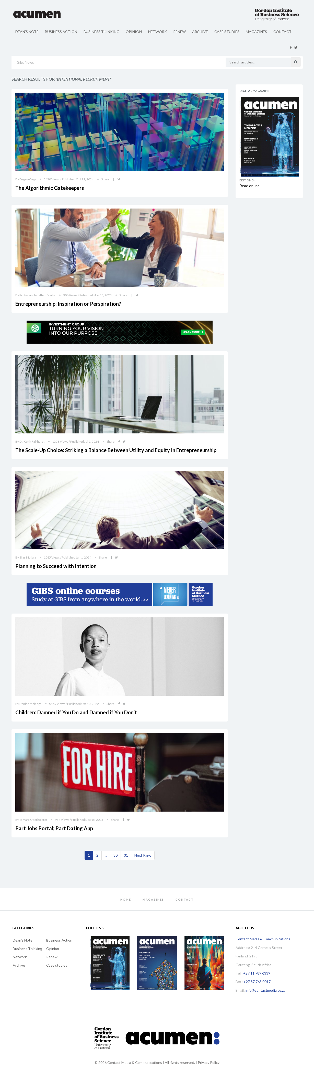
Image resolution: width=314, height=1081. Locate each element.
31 (126, 855)
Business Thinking (101, 31)
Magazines (256, 31)
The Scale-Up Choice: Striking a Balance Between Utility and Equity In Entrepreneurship (115, 450)
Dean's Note (27, 31)
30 (115, 855)
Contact (282, 31)
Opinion (134, 31)
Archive (200, 31)
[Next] (143, 855)
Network (157, 31)
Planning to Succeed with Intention (56, 566)
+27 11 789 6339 (256, 973)
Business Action (61, 31)
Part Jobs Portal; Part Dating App (54, 828)
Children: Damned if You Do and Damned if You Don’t (76, 712)
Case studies (226, 31)
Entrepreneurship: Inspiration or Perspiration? (68, 304)
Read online (249, 185)
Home (125, 899)
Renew (179, 31)
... (106, 855)
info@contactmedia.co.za (265, 990)
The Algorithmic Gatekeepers (49, 188)
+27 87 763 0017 (257, 981)
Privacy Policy (208, 1062)
